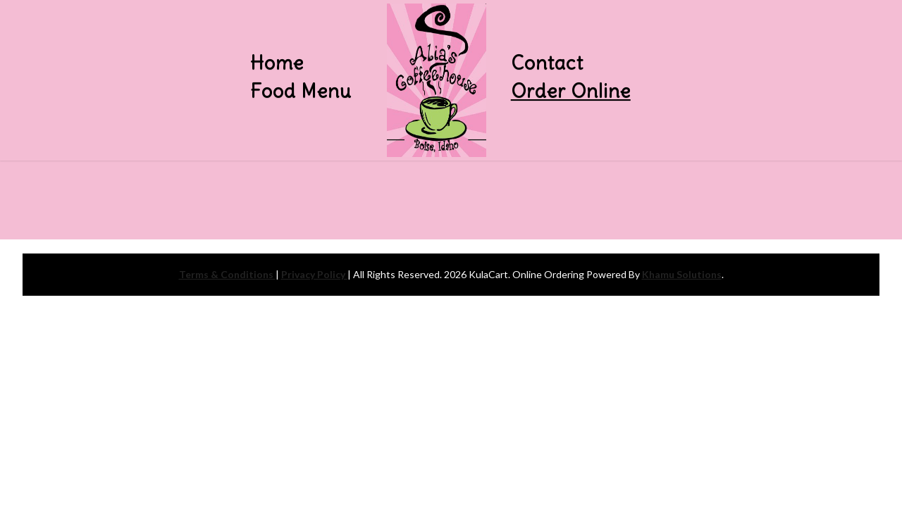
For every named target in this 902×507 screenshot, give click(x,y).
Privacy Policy (314, 274)
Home (277, 63)
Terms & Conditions (227, 274)
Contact (547, 63)
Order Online (571, 91)
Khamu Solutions (682, 274)
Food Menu (301, 91)
